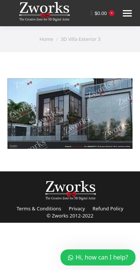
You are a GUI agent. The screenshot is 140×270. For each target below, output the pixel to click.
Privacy (77, 208)
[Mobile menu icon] (127, 13)
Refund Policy (108, 208)
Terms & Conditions (39, 208)
